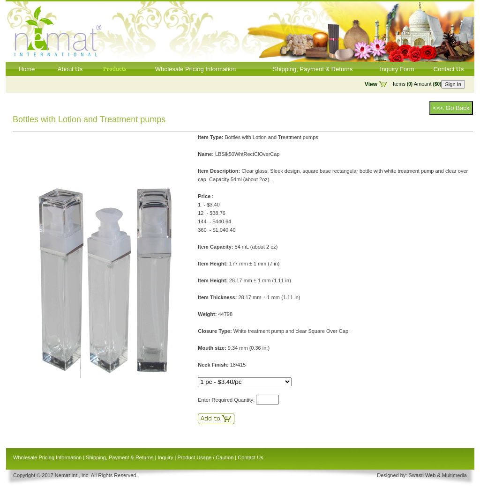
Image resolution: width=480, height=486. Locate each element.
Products (115, 68)
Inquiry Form (397, 69)
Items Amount (417, 84)
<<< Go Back (451, 107)
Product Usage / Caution (205, 457)
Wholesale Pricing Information (195, 69)
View (371, 84)
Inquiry (165, 457)
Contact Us (449, 69)
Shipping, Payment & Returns (313, 69)
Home (27, 69)
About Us (70, 69)
